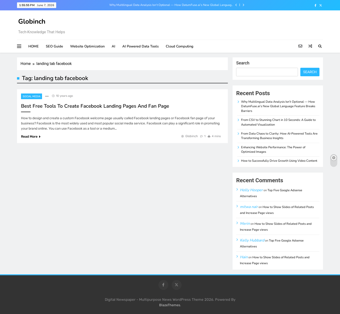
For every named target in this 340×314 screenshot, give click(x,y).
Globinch (31, 21)
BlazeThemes (169, 305)
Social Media (31, 96)
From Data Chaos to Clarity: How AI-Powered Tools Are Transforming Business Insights (279, 136)
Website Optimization (87, 46)
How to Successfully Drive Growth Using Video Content (279, 161)
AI (113, 46)
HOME (33, 46)
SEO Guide (54, 46)
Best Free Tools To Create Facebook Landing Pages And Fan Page (95, 106)
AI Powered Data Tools (140, 46)
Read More (30, 137)
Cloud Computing (179, 46)
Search (242, 62)
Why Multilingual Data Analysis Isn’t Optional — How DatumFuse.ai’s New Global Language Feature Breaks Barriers (171, 5)
